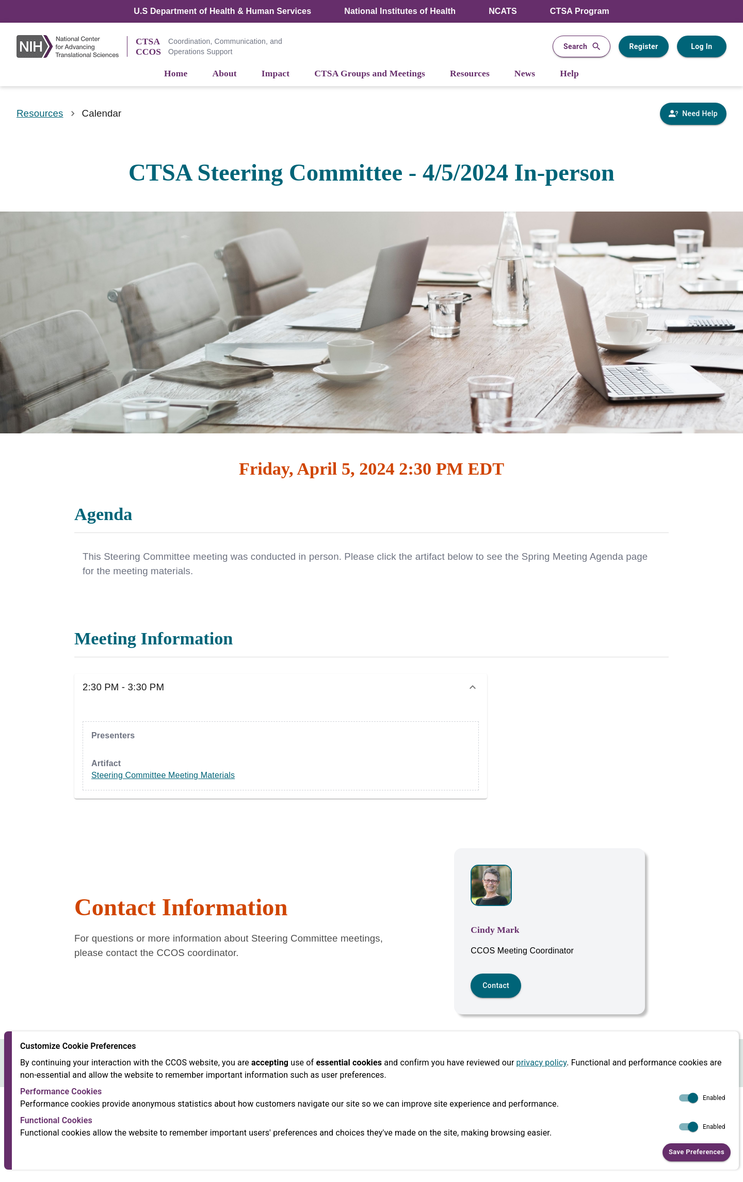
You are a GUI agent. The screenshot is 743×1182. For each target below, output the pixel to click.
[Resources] (470, 74)
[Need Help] (693, 114)
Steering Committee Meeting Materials (163, 775)
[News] (524, 74)
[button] (280, 687)
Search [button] (581, 46)
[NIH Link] (72, 46)
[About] (224, 74)
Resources (40, 113)
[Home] (176, 74)
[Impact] (275, 74)
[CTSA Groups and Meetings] (370, 74)
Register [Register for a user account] (643, 46)
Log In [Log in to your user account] (702, 46)
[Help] (569, 74)
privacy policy (541, 1062)
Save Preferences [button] (697, 1152)
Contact (495, 985)
